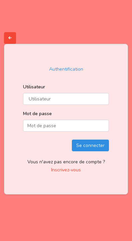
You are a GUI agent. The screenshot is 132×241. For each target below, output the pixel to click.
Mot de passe (37, 113)
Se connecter (90, 145)
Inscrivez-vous (66, 170)
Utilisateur (34, 87)
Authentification (66, 69)
